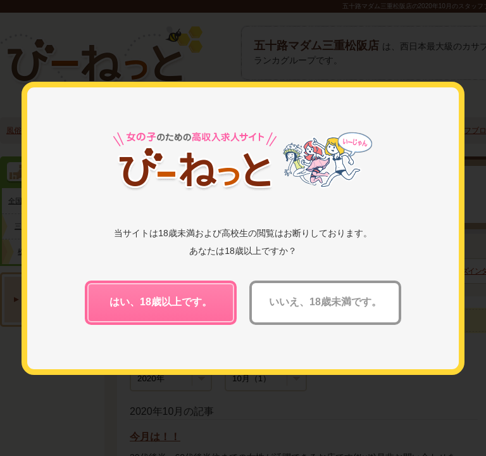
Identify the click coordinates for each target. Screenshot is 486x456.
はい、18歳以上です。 (160, 301)
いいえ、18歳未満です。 (325, 301)
